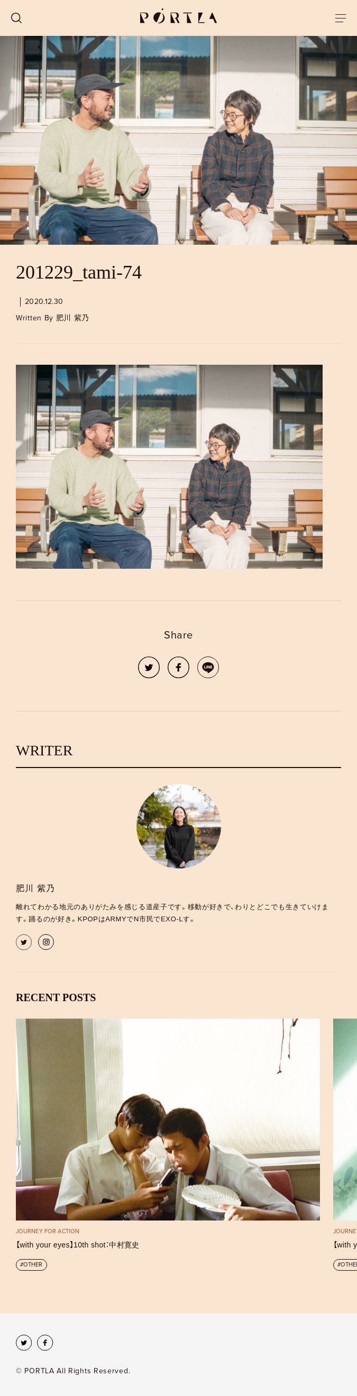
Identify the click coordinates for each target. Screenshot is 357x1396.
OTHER (32, 1264)
